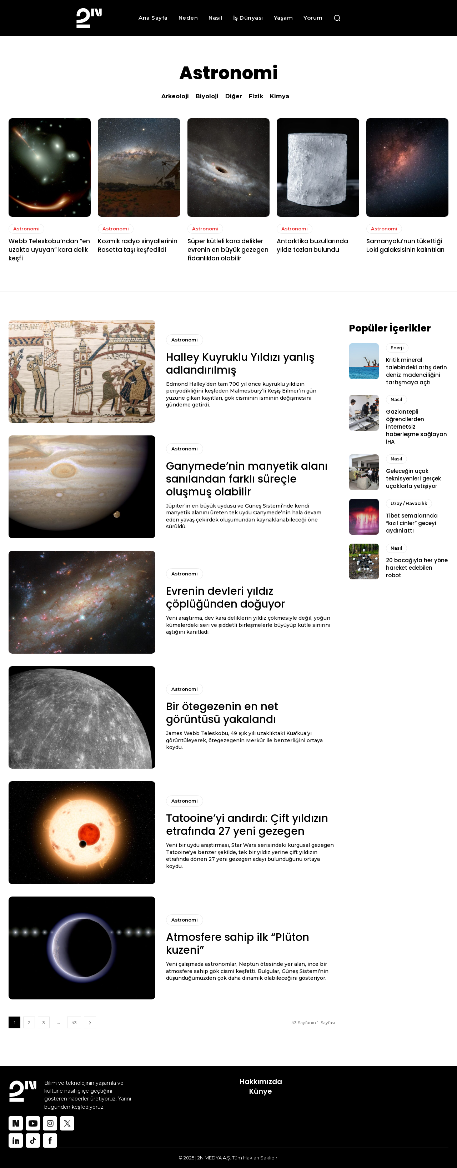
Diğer (233, 96)
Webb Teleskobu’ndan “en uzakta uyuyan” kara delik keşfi (49, 250)
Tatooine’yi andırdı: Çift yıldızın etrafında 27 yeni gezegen (247, 825)
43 (74, 1022)
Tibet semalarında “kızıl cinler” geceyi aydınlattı (412, 522)
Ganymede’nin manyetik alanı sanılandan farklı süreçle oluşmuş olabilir (247, 479)
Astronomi (26, 228)
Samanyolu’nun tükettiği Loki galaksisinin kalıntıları (406, 245)
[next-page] (90, 1022)
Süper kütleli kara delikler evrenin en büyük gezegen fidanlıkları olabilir (227, 250)
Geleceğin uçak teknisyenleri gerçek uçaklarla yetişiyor (413, 477)
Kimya (279, 96)
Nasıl (396, 398)
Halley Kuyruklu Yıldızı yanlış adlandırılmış (240, 364)
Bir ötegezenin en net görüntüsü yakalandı (222, 713)
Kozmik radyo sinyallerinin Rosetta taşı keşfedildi (137, 245)
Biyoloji (207, 96)
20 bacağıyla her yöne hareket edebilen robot (417, 567)
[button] (337, 18)
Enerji (397, 346)
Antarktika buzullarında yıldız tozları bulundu (312, 245)
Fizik (256, 96)
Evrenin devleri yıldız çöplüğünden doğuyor (225, 598)
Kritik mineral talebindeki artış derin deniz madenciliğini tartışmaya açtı (416, 370)
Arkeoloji (175, 96)
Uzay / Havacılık (409, 502)
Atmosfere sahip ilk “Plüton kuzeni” (237, 944)
